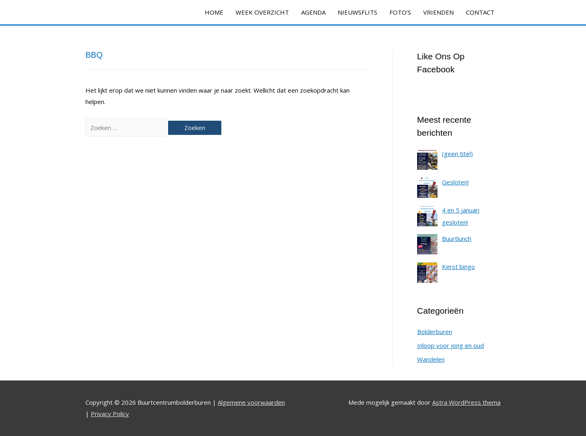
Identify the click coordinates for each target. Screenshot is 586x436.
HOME (214, 12)
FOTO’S (400, 12)
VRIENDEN (438, 12)
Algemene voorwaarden (251, 402)
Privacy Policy (110, 414)
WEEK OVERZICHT (262, 12)
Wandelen (431, 359)
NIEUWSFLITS (357, 12)
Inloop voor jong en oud (450, 345)
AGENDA (313, 12)
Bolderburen (434, 332)
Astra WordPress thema (466, 402)
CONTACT (480, 12)
